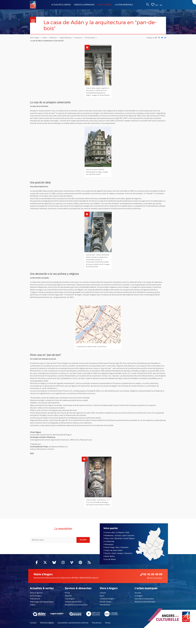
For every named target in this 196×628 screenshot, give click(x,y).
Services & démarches (84, 5)
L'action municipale (124, 5)
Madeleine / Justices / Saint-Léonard (118, 535)
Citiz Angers (70, 598)
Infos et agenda (36, 593)
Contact (33, 622)
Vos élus (138, 593)
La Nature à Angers (107, 598)
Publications (35, 598)
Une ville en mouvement (144, 598)
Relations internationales (145, 601)
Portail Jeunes (105, 601)
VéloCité (68, 596)
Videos (32, 604)
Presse (107, 622)
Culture (103, 593)
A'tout (67, 593)
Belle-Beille (109, 556)
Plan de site (96, 622)
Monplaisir (108, 544)
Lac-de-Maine (109, 559)
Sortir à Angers (36, 596)
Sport (102, 596)
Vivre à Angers (105, 5)
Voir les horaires (154, 578)
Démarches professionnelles (76, 604)
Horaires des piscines (73, 601)
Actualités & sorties (61, 5)
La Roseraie (108, 541)
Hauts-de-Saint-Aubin (113, 550)
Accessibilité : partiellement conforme (73, 622)
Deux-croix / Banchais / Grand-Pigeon (119, 538)
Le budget (139, 596)
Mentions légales (47, 622)
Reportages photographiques (42, 601)
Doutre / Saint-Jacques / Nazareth (117, 553)
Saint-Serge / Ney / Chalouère (115, 547)
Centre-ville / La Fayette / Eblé (116, 532)
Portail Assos (105, 604)
